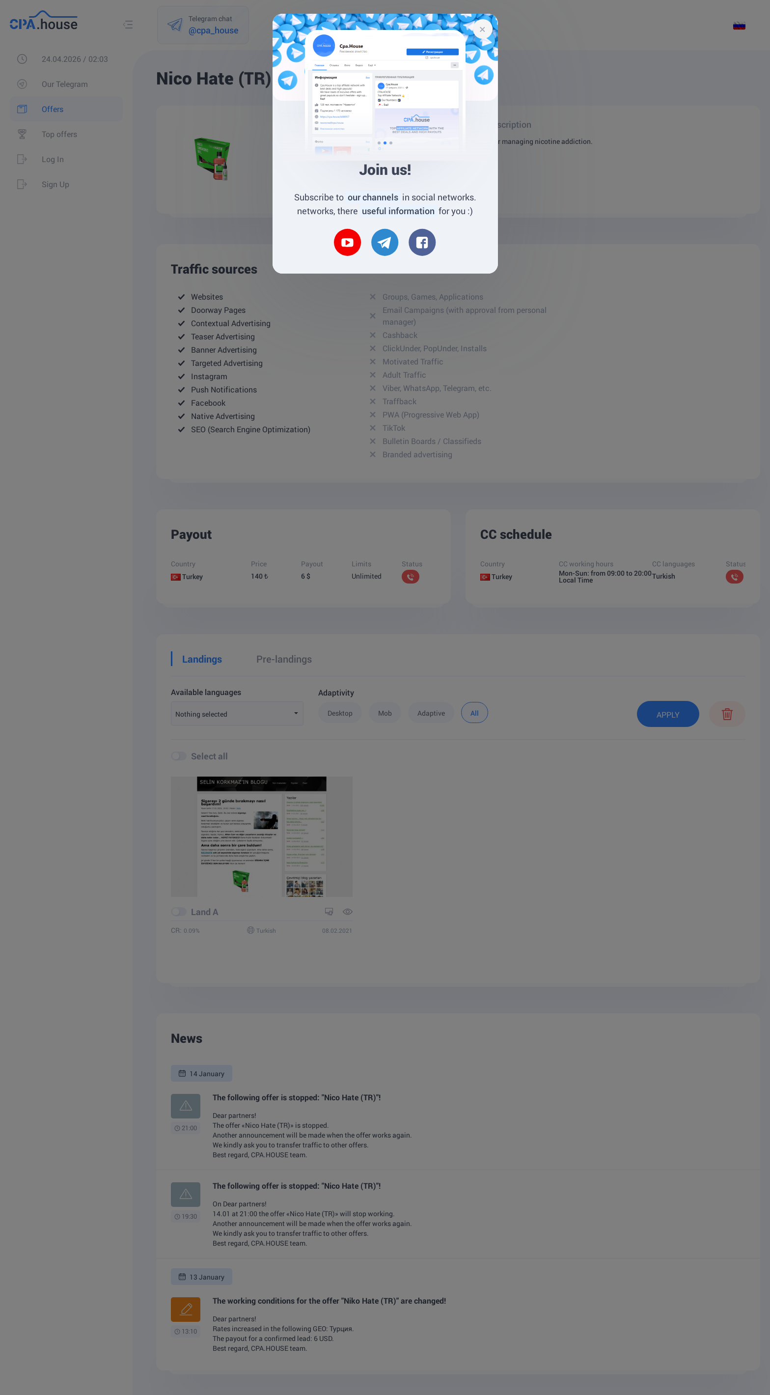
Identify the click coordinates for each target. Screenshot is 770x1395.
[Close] (483, 29)
